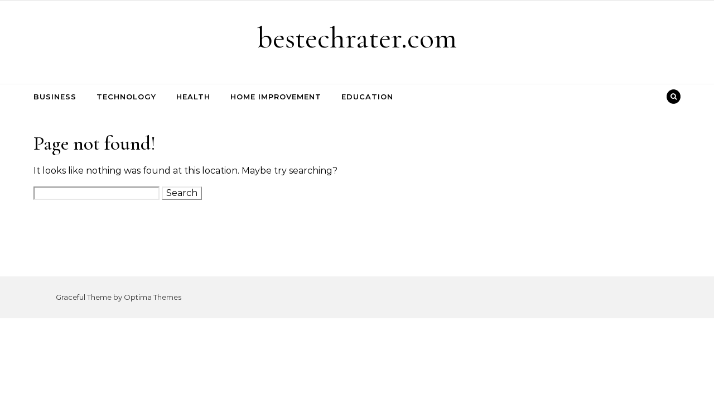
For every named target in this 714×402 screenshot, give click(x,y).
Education (367, 96)
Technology (126, 96)
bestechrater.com (357, 38)
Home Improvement (275, 96)
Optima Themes (152, 297)
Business (54, 96)
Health (193, 96)
